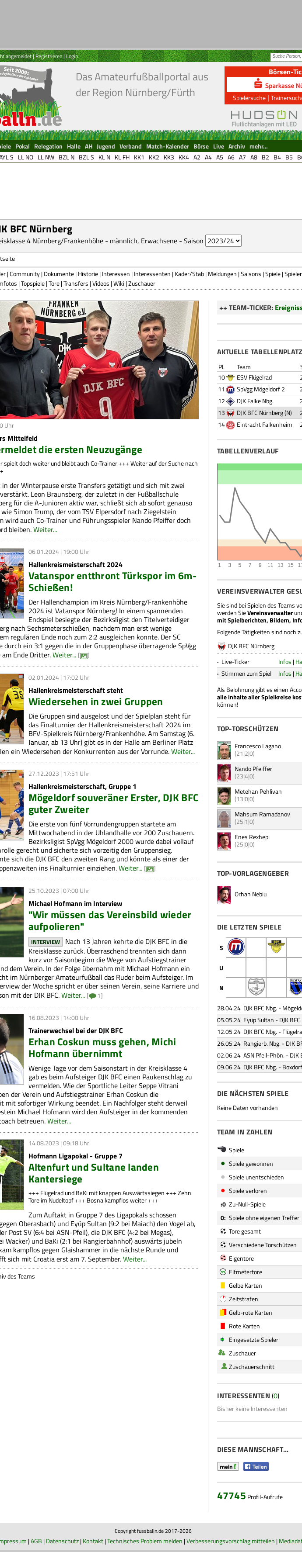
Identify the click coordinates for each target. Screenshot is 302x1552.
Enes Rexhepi (252, 836)
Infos (284, 661)
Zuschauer (141, 283)
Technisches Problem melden (145, 1540)
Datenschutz (62, 1540)
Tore (54, 283)
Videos (100, 283)
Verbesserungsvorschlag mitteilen (230, 1540)
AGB (36, 1540)
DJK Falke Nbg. (255, 400)
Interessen (116, 273)
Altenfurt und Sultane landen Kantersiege (93, 1172)
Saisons (251, 273)
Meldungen (222, 273)
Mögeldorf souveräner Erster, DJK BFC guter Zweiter (113, 803)
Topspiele (33, 283)
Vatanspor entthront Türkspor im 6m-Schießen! (112, 581)
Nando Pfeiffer (253, 768)
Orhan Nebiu (251, 894)
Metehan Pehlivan (258, 791)
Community (25, 273)
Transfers (75, 283)
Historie (88, 273)
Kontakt (93, 1540)
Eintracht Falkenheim (264, 424)
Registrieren (48, 56)
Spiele (273, 273)
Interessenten (152, 273)
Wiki (118, 283)
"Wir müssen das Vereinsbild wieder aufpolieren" (110, 920)
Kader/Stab (189, 273)
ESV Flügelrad (254, 377)
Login (72, 56)
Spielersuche (249, 97)
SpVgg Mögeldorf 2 (261, 389)
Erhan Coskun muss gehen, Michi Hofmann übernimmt (102, 1047)
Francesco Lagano (258, 745)
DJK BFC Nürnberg (260, 412)
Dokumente (59, 273)
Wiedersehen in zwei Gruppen (95, 701)
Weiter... (45, 529)
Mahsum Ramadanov (262, 814)
